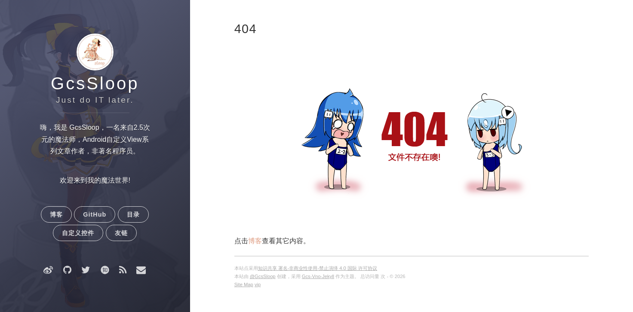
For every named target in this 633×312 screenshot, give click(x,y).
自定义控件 (78, 232)
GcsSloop (95, 83)
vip (258, 284)
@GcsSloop (263, 276)
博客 (56, 214)
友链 (121, 232)
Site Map (243, 284)
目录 (133, 214)
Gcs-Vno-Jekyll (318, 276)
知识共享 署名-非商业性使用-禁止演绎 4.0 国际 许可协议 (317, 268)
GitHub (94, 214)
